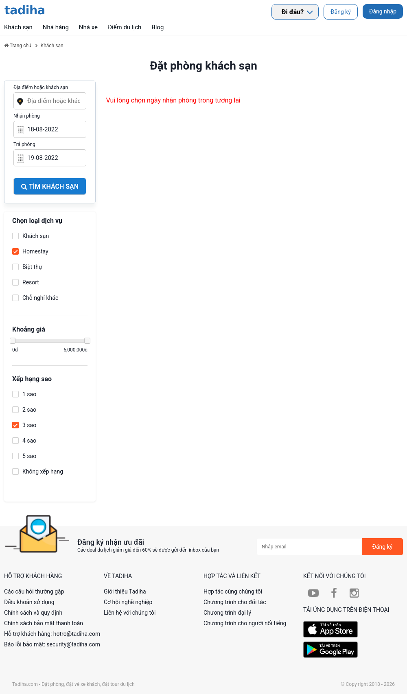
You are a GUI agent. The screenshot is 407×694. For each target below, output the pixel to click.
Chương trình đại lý (227, 612)
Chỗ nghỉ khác (40, 298)
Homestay (35, 251)
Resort (30, 282)
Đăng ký (340, 12)
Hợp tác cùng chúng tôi (233, 591)
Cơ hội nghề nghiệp (128, 602)
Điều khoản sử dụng (29, 602)
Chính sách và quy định (33, 612)
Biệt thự (32, 267)
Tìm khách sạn (50, 186)
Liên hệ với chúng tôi (129, 612)
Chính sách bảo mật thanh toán (43, 623)
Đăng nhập (382, 11)
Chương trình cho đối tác (235, 602)
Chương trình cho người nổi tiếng (245, 623)
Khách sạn (35, 236)
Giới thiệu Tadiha (125, 591)
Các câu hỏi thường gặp (34, 591)
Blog (157, 27)
